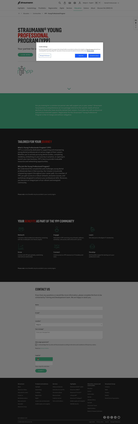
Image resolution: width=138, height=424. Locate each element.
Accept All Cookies (94, 55)
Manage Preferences (45, 55)
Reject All (81, 55)
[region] (69, 51)
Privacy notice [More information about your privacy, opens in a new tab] (90, 51)
